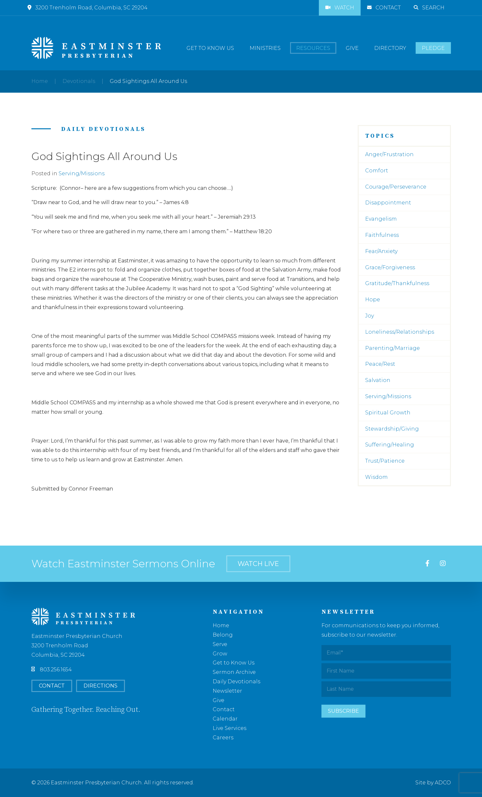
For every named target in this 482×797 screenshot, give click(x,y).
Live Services (229, 728)
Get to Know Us (210, 48)
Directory (390, 48)
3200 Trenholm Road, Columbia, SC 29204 (88, 8)
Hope (372, 299)
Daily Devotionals (236, 681)
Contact (384, 8)
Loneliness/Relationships (399, 332)
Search (429, 8)
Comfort (376, 170)
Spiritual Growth (387, 413)
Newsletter (227, 691)
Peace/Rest (380, 364)
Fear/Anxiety (381, 251)
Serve (220, 644)
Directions (101, 686)
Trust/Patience (385, 461)
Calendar (225, 719)
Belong (223, 635)
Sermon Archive (234, 672)
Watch (339, 8)
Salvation (377, 380)
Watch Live (258, 564)
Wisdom (376, 477)
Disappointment (388, 203)
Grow (220, 654)
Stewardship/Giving (392, 429)
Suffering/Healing (389, 445)
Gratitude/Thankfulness (397, 283)
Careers (223, 737)
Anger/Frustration (389, 154)
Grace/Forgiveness (390, 267)
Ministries (265, 48)
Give (352, 48)
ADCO (443, 783)
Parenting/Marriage (392, 348)
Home (39, 81)
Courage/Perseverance (395, 187)
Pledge (433, 48)
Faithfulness (382, 235)
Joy (369, 316)
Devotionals (78, 81)
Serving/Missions (82, 173)
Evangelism (381, 219)
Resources (313, 48)
